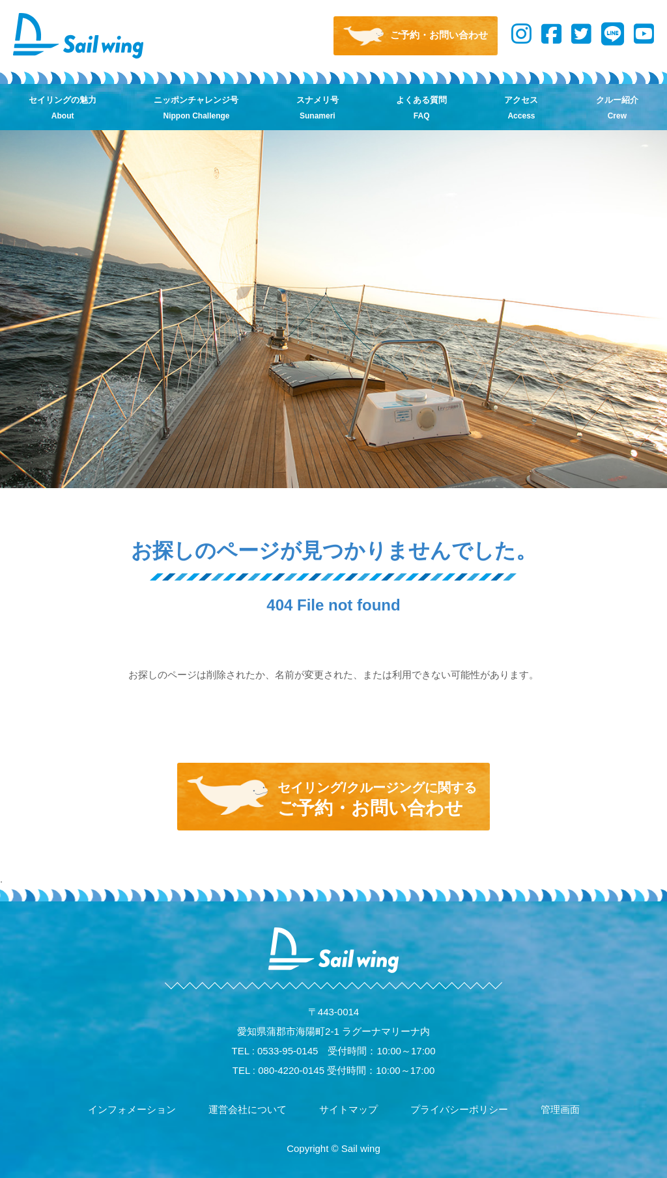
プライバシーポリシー (459, 1109)
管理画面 (560, 1109)
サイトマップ (348, 1109)
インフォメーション (132, 1109)
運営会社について (247, 1109)
